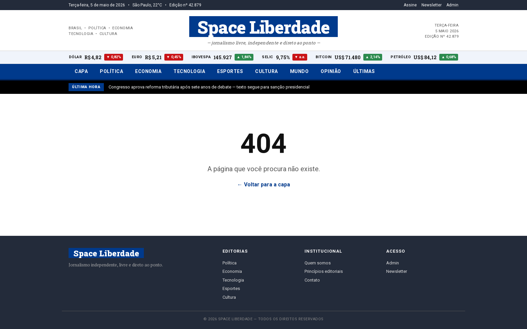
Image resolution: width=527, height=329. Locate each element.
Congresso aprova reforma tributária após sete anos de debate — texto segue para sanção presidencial (209, 86)
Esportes (230, 71)
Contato (312, 280)
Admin (452, 5)
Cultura (266, 71)
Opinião (331, 71)
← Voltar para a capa (263, 184)
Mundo (299, 71)
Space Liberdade (263, 26)
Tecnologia (189, 71)
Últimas (364, 71)
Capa (81, 71)
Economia (148, 71)
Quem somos (318, 262)
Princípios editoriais (324, 271)
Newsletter (431, 5)
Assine (410, 5)
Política (111, 71)
